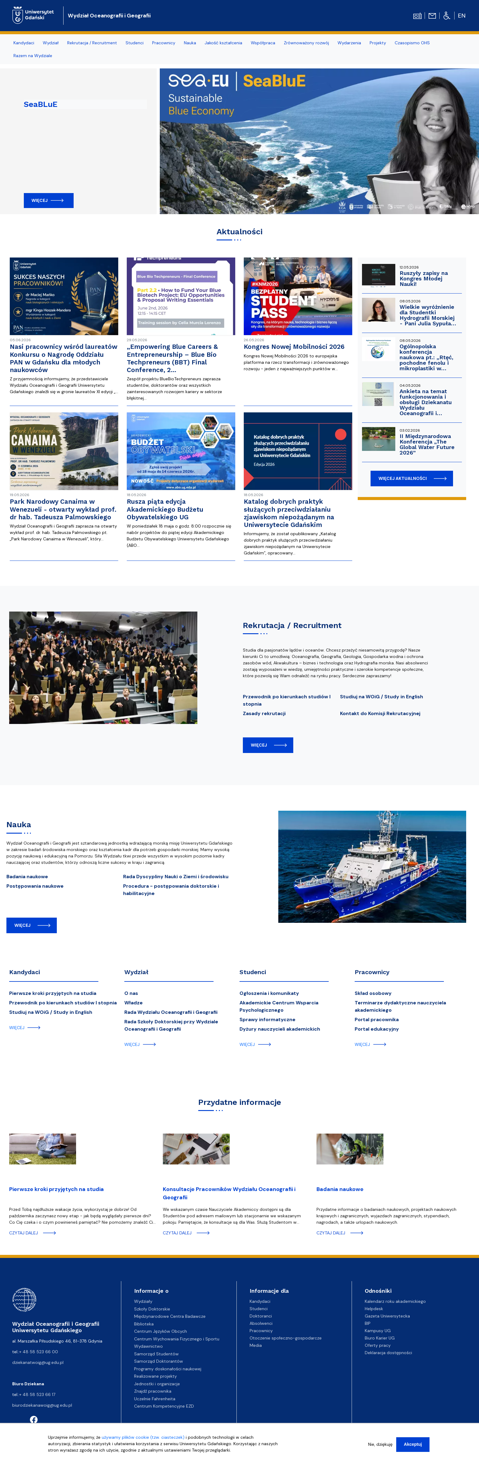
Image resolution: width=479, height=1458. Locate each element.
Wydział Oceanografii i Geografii (109, 15)
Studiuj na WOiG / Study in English (381, 696)
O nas (131, 993)
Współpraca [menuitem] (263, 43)
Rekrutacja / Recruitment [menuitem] (92, 43)
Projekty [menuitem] (378, 43)
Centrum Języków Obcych (160, 1331)
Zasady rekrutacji (264, 713)
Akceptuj (413, 1444)
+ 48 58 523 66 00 (38, 1351)
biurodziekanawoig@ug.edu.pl (42, 1405)
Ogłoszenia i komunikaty (269, 993)
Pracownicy (372, 972)
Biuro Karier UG (380, 1338)
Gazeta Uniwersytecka (387, 1316)
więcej (259, 745)
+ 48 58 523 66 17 (37, 1394)
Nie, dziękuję (380, 1444)
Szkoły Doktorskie (152, 1309)
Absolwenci (261, 1323)
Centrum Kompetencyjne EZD (164, 1406)
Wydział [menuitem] (51, 43)
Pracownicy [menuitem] (163, 43)
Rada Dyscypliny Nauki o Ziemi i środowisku (176, 876)
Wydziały (143, 1301)
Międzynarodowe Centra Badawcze (170, 1316)
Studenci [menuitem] (135, 43)
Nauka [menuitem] (190, 43)
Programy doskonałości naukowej (167, 1369)
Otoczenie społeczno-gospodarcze (286, 1338)
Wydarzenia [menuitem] (349, 43)
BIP (368, 1323)
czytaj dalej (23, 1233)
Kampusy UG (378, 1330)
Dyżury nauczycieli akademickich (280, 1029)
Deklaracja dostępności (388, 1352)
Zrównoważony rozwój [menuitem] (306, 43)
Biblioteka (144, 1324)
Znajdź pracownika (152, 1391)
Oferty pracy (378, 1345)
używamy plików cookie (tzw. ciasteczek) (143, 1437)
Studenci (253, 972)
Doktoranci (261, 1316)
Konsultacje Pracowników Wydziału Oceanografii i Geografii (229, 1193)
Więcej (39, 200)
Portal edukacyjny (377, 1029)
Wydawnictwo (148, 1346)
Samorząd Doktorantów (158, 1361)
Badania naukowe (27, 876)
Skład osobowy (373, 993)
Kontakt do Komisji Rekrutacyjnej (380, 713)
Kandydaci (24, 972)
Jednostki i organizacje (157, 1384)
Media (256, 1345)
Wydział (136, 972)
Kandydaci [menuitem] (23, 43)
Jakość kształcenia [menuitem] (223, 43)
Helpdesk (374, 1308)
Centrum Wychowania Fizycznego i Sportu (176, 1339)
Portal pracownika (377, 1019)
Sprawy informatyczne (267, 1019)
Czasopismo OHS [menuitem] (412, 43)
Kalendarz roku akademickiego (395, 1301)
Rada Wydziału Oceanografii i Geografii (171, 1012)
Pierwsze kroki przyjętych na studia (52, 993)
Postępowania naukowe (35, 886)
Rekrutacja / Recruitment (292, 625)
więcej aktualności (402, 478)
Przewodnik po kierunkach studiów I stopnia (63, 1002)
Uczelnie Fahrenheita (154, 1398)
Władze (133, 1002)
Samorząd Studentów (156, 1354)
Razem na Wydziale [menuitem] (32, 55)
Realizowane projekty (155, 1376)
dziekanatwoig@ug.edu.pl (38, 1362)
